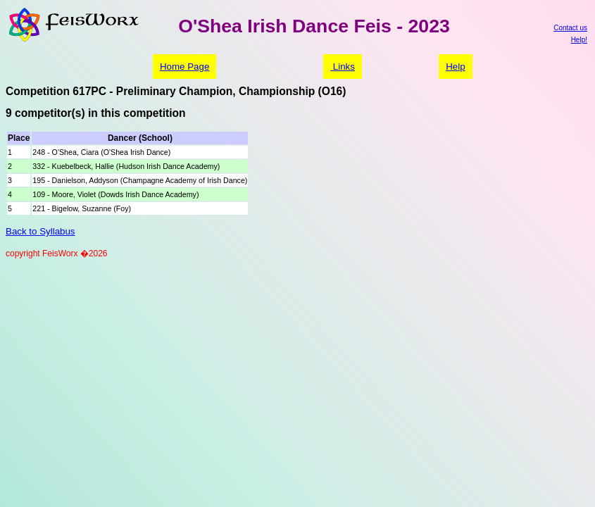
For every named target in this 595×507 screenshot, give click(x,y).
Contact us (570, 28)
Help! (579, 40)
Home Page (184, 66)
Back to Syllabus (40, 231)
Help (455, 66)
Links (342, 66)
